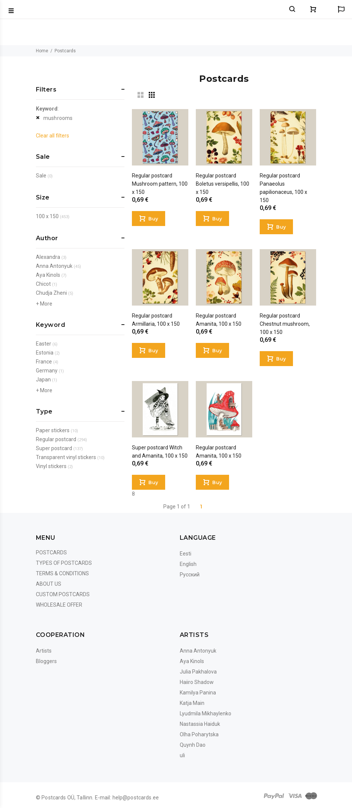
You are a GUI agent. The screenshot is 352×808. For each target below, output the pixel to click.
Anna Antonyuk (54, 266)
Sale (41, 176)
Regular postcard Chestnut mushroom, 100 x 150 (285, 324)
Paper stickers (53, 430)
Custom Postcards (63, 594)
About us (48, 584)
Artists (44, 651)
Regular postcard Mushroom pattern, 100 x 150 (160, 184)
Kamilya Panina (198, 693)
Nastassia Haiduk (200, 724)
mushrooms (57, 118)
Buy (153, 219)
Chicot (43, 284)
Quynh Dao (193, 745)
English (188, 564)
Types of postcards (64, 563)
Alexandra (48, 257)
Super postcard (54, 448)
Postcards (51, 552)
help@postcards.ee (135, 798)
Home (42, 50)
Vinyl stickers (51, 466)
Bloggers (46, 661)
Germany (47, 371)
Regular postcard (56, 439)
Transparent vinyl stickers (66, 457)
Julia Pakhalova (198, 672)
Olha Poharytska (199, 734)
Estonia (44, 353)
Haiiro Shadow (197, 682)
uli (182, 755)
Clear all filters (52, 136)
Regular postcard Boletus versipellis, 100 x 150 (222, 184)
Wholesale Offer (59, 605)
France (44, 362)
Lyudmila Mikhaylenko (205, 713)
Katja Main (192, 703)
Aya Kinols (48, 275)
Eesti (185, 554)
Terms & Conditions (62, 573)
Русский (190, 575)
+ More (44, 304)
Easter (43, 344)
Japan (43, 380)
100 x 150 (47, 216)
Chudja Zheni (51, 293)
